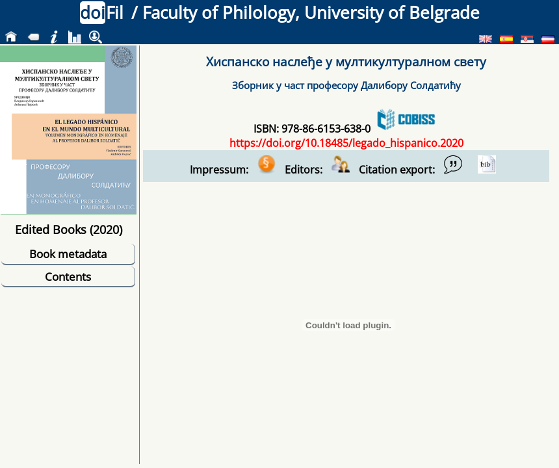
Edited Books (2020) (68, 229)
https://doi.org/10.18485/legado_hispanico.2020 (346, 143)
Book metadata (68, 253)
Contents (68, 276)
